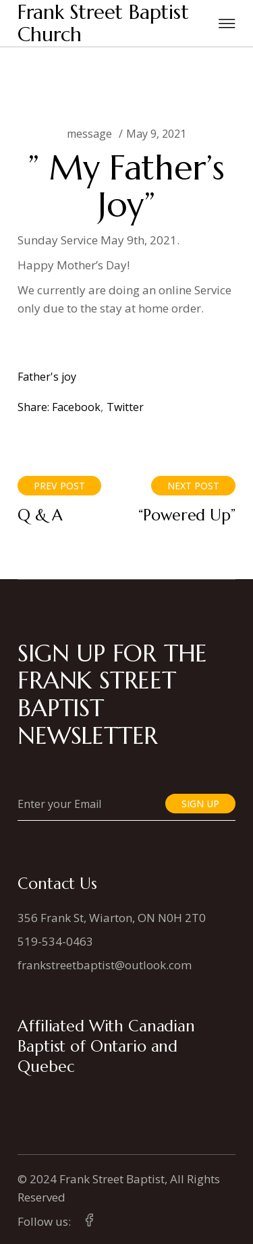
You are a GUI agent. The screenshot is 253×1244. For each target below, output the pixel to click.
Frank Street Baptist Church (103, 23)
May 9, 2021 (156, 133)
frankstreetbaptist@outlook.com (105, 965)
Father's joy (47, 376)
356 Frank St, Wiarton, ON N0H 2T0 (112, 917)
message (89, 133)
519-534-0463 (55, 941)
